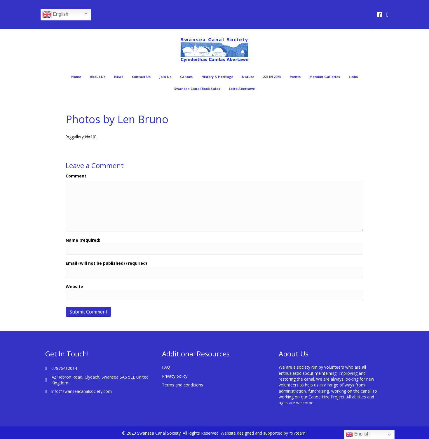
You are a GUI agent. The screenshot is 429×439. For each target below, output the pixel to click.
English (55, 14)
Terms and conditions (182, 385)
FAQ (166, 367)
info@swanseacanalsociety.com (81, 391)
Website (74, 286)
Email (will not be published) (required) (106, 263)
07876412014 (64, 368)
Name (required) (83, 240)
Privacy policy (174, 376)
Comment (76, 176)
